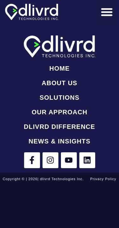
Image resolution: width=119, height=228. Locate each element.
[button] (106, 12)
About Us (59, 82)
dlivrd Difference (59, 126)
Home (59, 68)
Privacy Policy (103, 179)
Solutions (60, 97)
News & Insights (59, 141)
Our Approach (60, 112)
